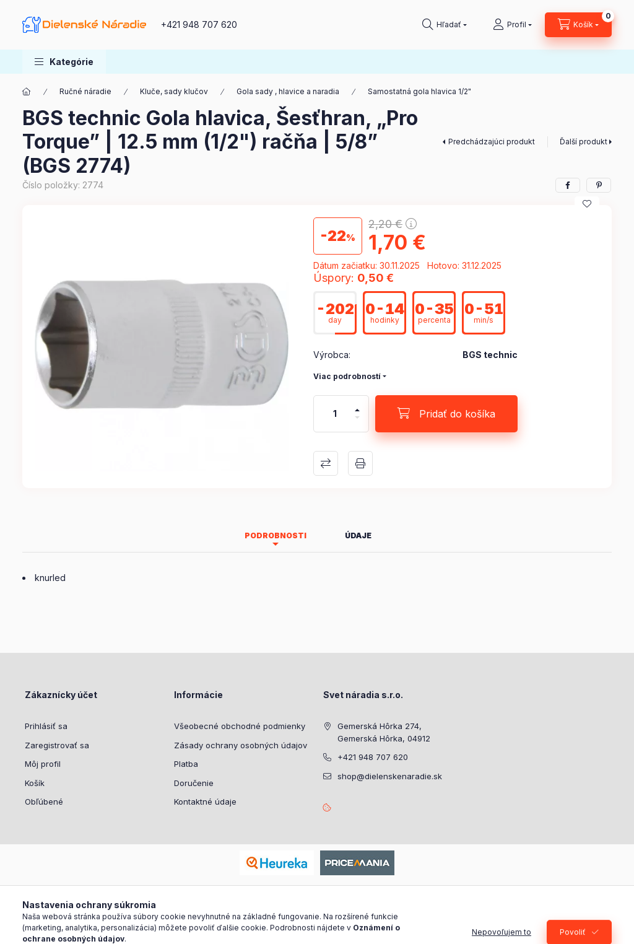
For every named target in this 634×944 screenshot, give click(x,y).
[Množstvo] (335, 414)
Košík (35, 783)
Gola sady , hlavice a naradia (288, 91)
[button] (64, 62)
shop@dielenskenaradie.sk (389, 776)
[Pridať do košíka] (446, 413)
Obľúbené (44, 801)
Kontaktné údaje (205, 801)
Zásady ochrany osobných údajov (240, 745)
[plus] (357, 405)
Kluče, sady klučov (174, 91)
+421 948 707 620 (199, 24)
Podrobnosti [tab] (275, 535)
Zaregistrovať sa (57, 745)
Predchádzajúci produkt (491, 141)
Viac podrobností (347, 376)
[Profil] (512, 24)
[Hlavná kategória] (26, 91)
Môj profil (43, 764)
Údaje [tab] (358, 535)
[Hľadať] (444, 24)
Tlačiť (360, 463)
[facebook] (567, 185)
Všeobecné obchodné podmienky (239, 726)
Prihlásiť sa (46, 726)
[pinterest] (598, 185)
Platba (186, 764)
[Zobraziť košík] (578, 24)
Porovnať (325, 463)
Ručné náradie (85, 91)
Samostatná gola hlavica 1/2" (419, 91)
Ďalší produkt (583, 141)
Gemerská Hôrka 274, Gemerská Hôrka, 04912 (383, 732)
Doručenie (194, 783)
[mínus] (357, 423)
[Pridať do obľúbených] (587, 203)
